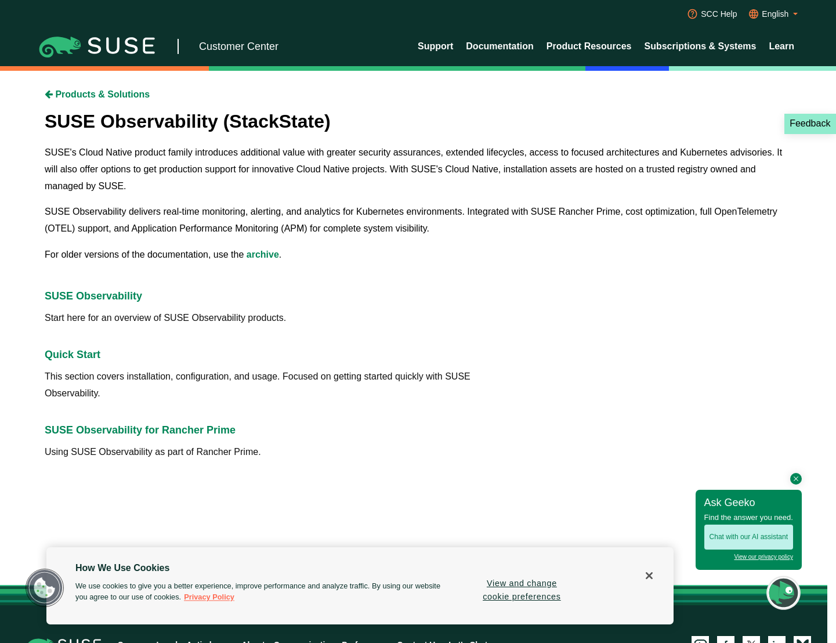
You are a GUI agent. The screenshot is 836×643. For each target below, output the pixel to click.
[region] (360, 585)
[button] (44, 587)
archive (263, 254)
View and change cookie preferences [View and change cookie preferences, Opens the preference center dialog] (522, 590)
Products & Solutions (97, 94)
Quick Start (72, 354)
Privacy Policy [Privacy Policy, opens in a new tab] (209, 597)
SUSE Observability (93, 296)
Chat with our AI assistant (749, 537)
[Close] (649, 575)
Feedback (810, 123)
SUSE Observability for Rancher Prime (140, 430)
